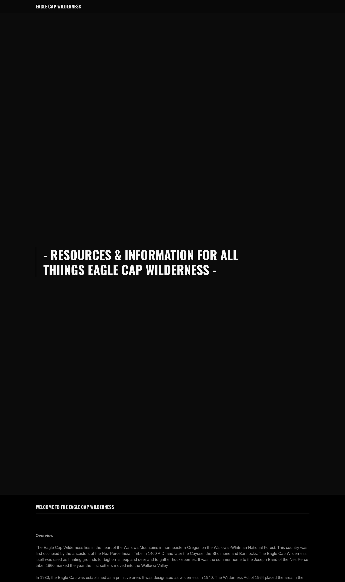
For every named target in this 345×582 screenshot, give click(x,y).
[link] (58, 7)
